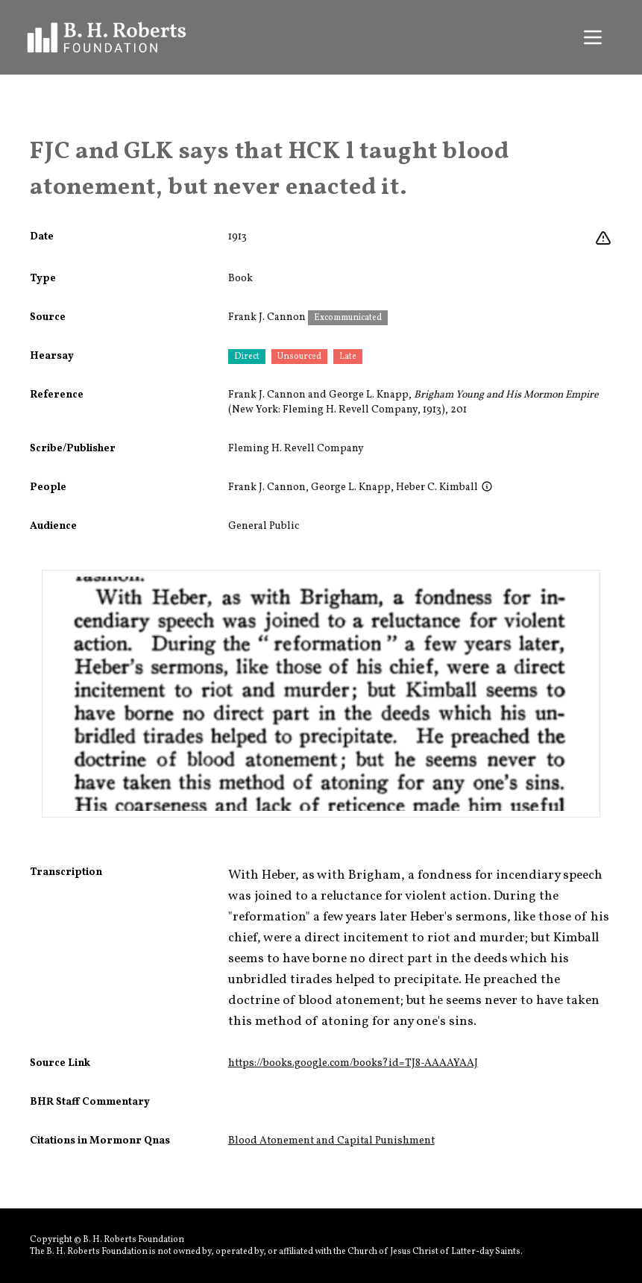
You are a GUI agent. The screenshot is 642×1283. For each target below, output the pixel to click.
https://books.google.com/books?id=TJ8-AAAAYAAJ (353, 1063)
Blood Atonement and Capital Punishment (331, 1141)
